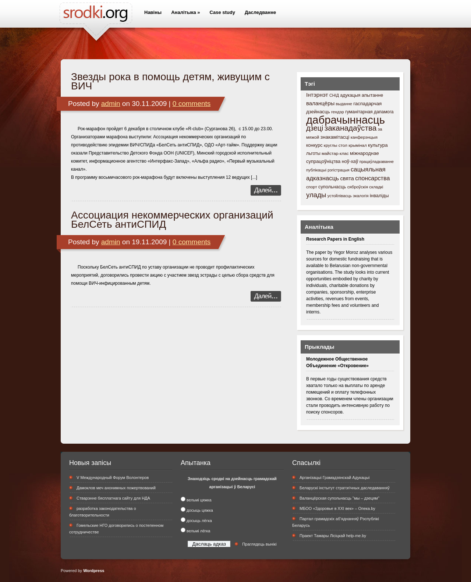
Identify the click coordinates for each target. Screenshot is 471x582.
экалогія (361, 196)
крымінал (357, 145)
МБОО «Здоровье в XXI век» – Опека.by (337, 508)
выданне (344, 104)
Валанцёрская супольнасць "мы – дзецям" (339, 498)
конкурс (314, 145)
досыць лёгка (199, 520)
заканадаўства (351, 128)
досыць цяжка (200, 510)
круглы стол (335, 145)
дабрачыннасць (345, 120)
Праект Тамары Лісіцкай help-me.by (333, 535)
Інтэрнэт (317, 95)
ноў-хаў (350, 161)
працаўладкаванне (377, 161)
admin (110, 103)
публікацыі (316, 170)
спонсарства (372, 178)
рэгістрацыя (338, 170)
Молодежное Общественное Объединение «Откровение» (337, 362)
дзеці (314, 128)
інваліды (379, 195)
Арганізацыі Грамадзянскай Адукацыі (334, 477)
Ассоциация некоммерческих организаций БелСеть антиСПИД (172, 219)
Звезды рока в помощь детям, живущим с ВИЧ (170, 81)
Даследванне (260, 12)
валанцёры (320, 103)
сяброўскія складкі (365, 187)
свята (347, 178)
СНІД (334, 95)
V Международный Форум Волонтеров (113, 477)
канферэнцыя (364, 137)
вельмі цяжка (199, 500)
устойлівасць (339, 196)
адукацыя (350, 95)
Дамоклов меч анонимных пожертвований (116, 488)
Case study (222, 12)
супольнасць (332, 186)
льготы (313, 153)
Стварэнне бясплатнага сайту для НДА (113, 498)
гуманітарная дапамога (369, 111)
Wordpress (93, 570)
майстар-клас (335, 153)
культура (378, 145)
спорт (311, 187)
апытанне (372, 95)
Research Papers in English (335, 239)
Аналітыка (185, 12)
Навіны (153, 12)
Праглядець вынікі (259, 544)
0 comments (191, 103)
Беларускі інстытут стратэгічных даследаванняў (345, 488)
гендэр (337, 112)
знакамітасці (335, 137)
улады (316, 195)
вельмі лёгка (198, 531)
